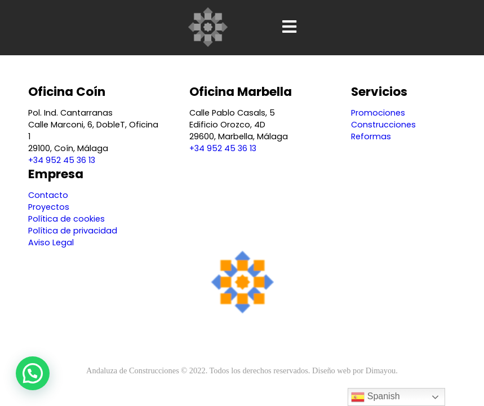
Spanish (375, 397)
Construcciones (383, 124)
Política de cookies (66, 218)
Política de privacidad (72, 230)
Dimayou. (382, 370)
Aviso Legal (51, 242)
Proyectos (48, 207)
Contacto (48, 195)
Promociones (378, 112)
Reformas (371, 136)
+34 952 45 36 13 (61, 160)
